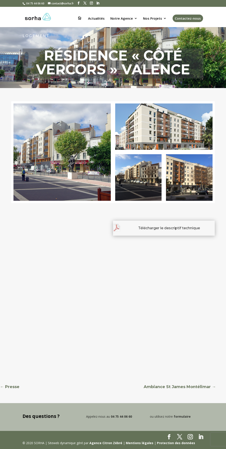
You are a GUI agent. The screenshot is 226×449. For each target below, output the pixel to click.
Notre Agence (121, 19)
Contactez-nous (188, 18)
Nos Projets (152, 19)
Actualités (96, 19)
